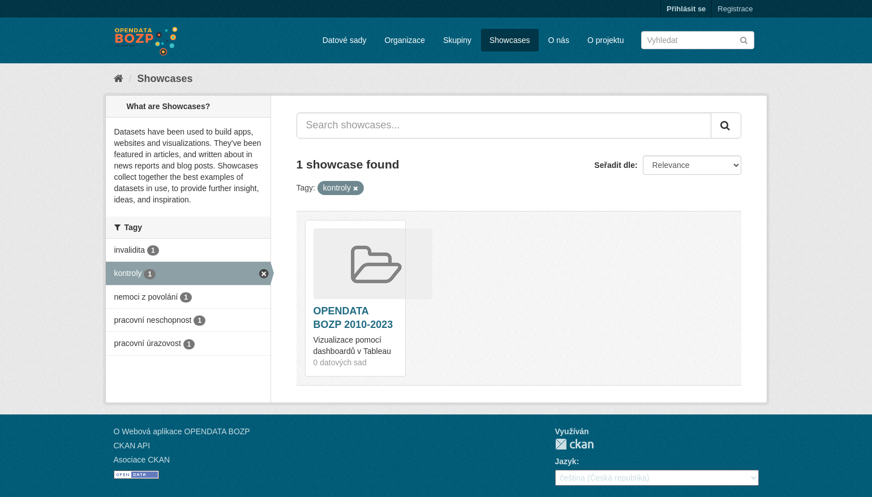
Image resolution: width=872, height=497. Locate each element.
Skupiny (457, 40)
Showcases (509, 40)
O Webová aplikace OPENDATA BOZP (182, 431)
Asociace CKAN (142, 459)
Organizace (405, 40)
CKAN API (132, 445)
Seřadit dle (614, 165)
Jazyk (566, 461)
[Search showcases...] (504, 126)
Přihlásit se (686, 9)
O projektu (605, 40)
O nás (558, 40)
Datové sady (345, 40)
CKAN (574, 444)
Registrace (735, 9)
